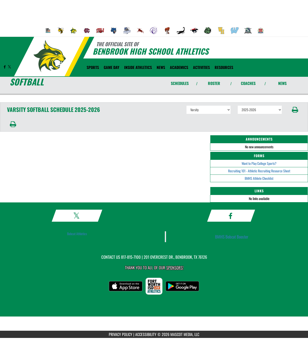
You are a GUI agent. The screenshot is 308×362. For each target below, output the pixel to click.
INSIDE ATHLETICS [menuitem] (138, 67)
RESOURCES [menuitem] (224, 67)
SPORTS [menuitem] (93, 67)
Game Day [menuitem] (111, 67)
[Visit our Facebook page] (5, 66)
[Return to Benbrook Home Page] (49, 56)
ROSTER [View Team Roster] (214, 83)
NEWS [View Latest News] (282, 83)
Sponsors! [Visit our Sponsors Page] (174, 268)
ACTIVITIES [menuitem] (201, 67)
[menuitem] (48, 31)
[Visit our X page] (9, 66)
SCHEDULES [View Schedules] (180, 83)
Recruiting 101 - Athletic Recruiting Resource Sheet (259, 170)
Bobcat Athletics (77, 233)
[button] (295, 109)
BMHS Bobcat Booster (231, 236)
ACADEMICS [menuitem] (179, 67)
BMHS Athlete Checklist (259, 178)
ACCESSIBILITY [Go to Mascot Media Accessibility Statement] (145, 334)
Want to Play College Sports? (259, 163)
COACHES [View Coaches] (248, 83)
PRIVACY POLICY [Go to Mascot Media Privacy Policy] (120, 334)
